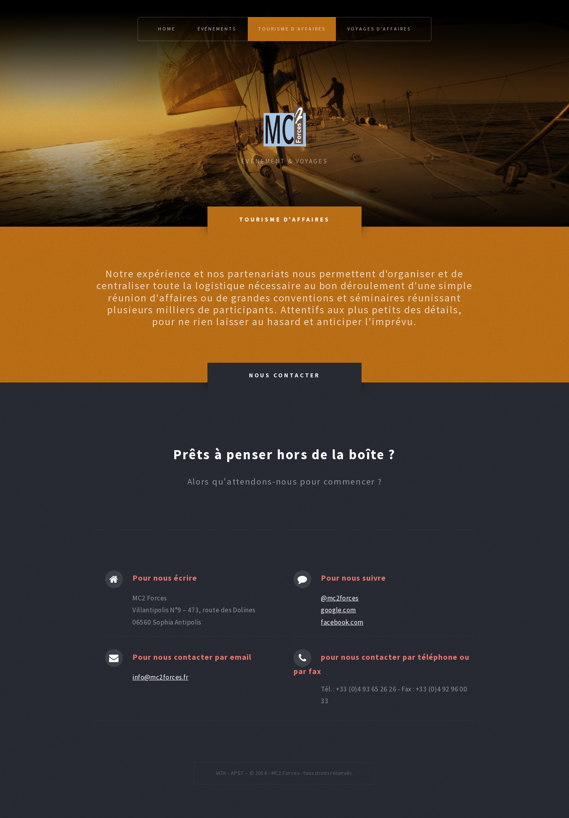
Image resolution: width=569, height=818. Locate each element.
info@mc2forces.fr (160, 677)
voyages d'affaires (379, 29)
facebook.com (342, 622)
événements (217, 29)
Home (166, 29)
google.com (338, 610)
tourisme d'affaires (292, 29)
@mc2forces (339, 598)
